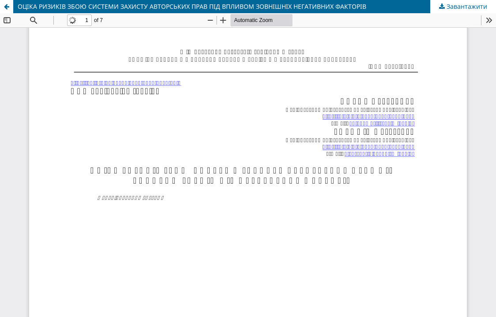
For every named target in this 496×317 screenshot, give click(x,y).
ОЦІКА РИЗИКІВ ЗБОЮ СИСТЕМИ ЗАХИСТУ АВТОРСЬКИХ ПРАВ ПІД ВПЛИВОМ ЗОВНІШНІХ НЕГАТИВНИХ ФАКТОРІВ (192, 6)
